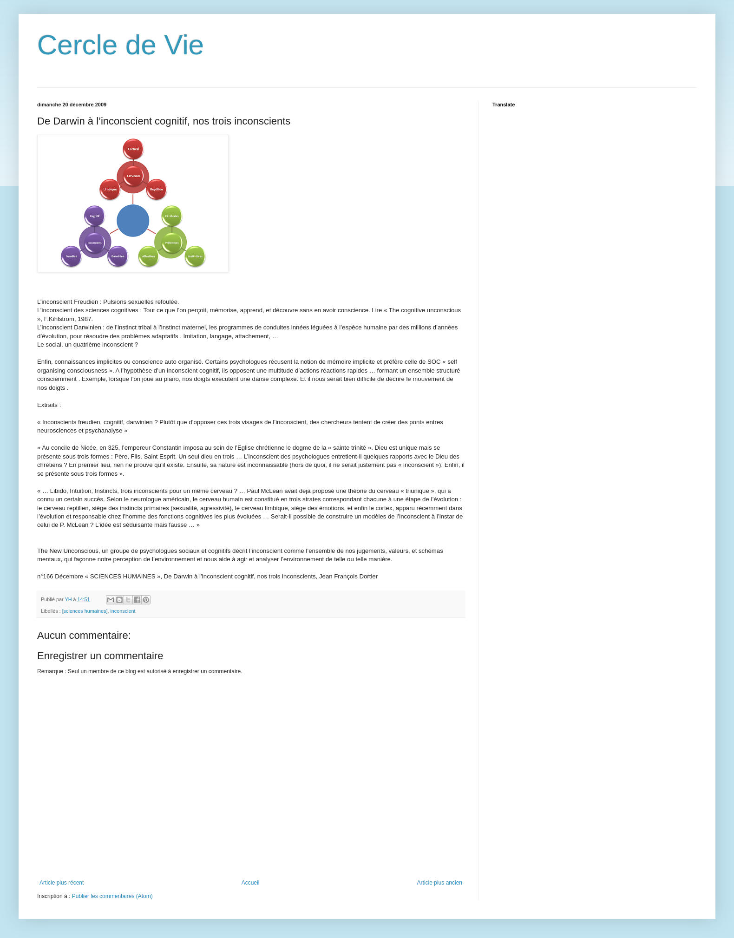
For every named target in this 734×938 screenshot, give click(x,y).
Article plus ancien (439, 882)
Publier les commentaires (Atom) (112, 896)
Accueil (251, 882)
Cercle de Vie (120, 44)
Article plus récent (61, 882)
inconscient (122, 611)
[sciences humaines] (85, 611)
